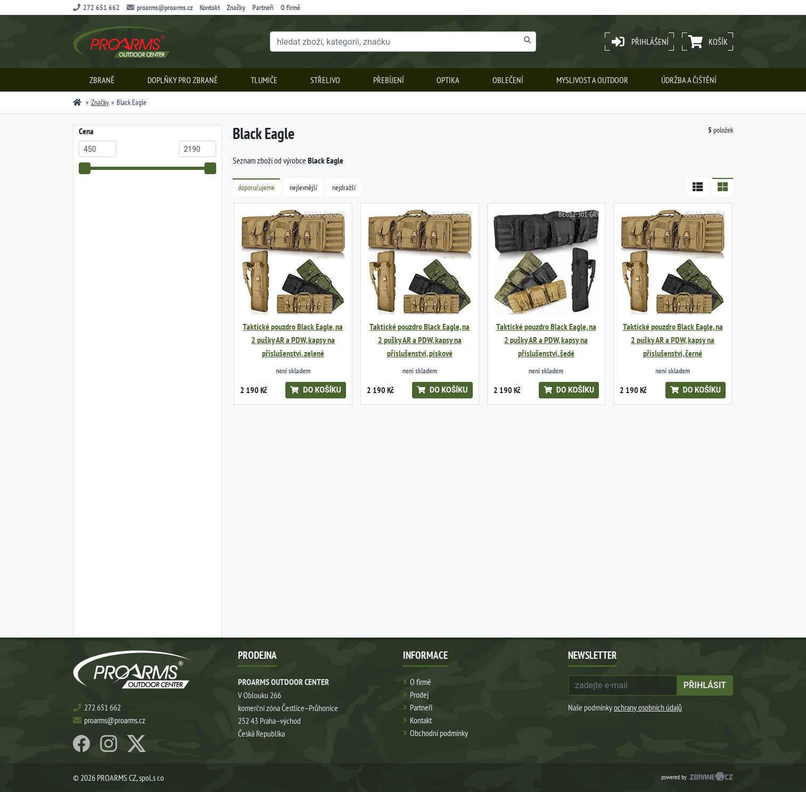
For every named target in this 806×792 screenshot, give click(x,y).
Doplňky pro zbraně (182, 80)
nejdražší (344, 187)
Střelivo (325, 80)
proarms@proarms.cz (160, 7)
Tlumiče (264, 80)
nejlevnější (303, 187)
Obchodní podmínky (439, 733)
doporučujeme (256, 187)
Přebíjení (388, 80)
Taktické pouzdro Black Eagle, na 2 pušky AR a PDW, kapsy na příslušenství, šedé (546, 340)
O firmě (290, 7)
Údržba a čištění (689, 80)
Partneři (263, 7)
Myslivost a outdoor (592, 80)
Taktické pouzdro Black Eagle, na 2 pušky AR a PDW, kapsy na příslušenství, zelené (293, 340)
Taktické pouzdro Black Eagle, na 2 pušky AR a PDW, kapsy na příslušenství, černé (673, 340)
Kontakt (210, 7)
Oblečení (507, 80)
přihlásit (705, 685)
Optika (448, 80)
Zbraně (101, 80)
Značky (236, 7)
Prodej (419, 694)
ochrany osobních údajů (648, 707)
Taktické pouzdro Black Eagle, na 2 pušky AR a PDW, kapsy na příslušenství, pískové (419, 340)
